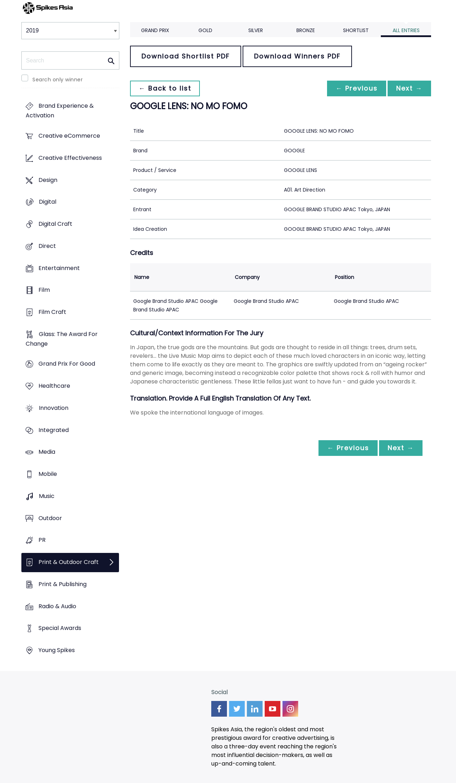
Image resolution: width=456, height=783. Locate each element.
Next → (409, 88)
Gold (205, 30)
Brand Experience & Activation (60, 111)
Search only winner (57, 79)
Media (46, 452)
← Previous (357, 88)
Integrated (53, 430)
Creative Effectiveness (70, 158)
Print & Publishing (62, 584)
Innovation (53, 408)
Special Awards (59, 628)
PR (42, 540)
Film (44, 290)
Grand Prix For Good (66, 364)
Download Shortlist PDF (185, 56)
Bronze (305, 30)
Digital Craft (55, 224)
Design (47, 180)
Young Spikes (56, 650)
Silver (255, 30)
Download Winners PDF (297, 56)
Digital (47, 202)
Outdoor (50, 518)
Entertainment (59, 268)
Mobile (47, 474)
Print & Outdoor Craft (68, 562)
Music (47, 496)
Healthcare (54, 386)
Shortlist (356, 30)
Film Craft (52, 312)
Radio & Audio (57, 606)
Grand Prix (155, 30)
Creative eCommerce (69, 136)
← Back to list (165, 88)
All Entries (406, 30)
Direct (47, 246)
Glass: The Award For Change (62, 339)
